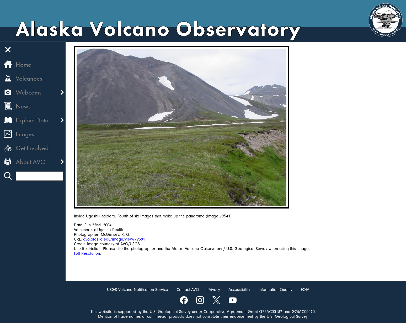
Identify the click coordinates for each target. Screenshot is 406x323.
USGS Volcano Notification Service (137, 289)
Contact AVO (188, 289)
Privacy (213, 289)
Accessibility (239, 289)
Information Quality (275, 289)
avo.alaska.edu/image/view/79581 (114, 239)
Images (25, 134)
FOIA (305, 289)
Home (23, 64)
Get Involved (32, 148)
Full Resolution (87, 253)
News (23, 106)
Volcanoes (29, 78)
